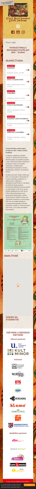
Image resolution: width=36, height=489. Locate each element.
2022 (13, 42)
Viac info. (22, 487)
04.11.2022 (10, 66)
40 (27, 95)
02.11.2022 (11, 130)
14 (27, 121)
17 (27, 82)
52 (27, 107)
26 (27, 70)
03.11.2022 (11, 77)
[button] (18, 285)
